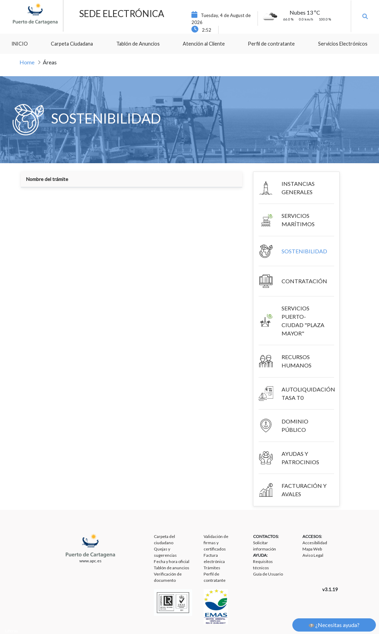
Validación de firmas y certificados (216, 543)
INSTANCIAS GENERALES (298, 187)
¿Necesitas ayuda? (334, 624)
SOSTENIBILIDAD (304, 251)
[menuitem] (20, 44)
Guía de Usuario (268, 574)
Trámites (212, 567)
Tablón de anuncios (171, 567)
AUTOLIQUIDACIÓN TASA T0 (308, 393)
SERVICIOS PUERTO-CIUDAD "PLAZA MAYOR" (303, 320)
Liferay (11, 630)
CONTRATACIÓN (304, 281)
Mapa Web (312, 549)
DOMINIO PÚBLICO (295, 425)
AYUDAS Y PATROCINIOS (300, 457)
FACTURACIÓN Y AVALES (304, 489)
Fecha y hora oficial (171, 561)
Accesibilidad (314, 542)
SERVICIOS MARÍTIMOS (298, 219)
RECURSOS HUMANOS (296, 361)
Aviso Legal (312, 555)
